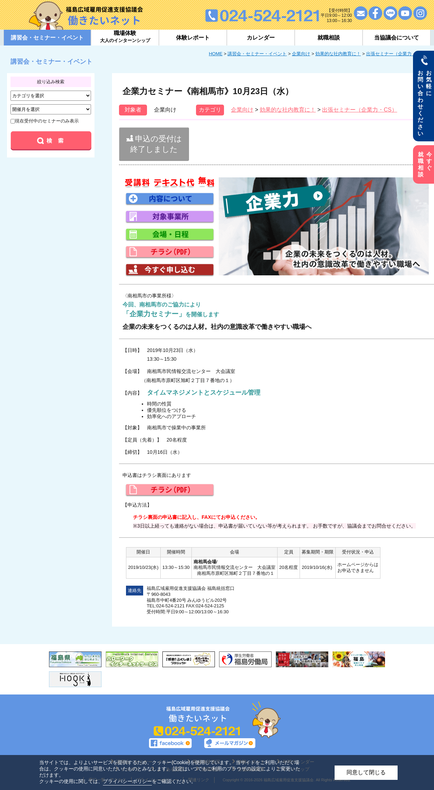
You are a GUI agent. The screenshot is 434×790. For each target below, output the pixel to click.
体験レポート (193, 38)
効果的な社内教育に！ (338, 53)
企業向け (301, 53)
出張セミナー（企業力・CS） (396, 53)
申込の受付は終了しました (154, 144)
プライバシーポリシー (127, 781)
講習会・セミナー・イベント (257, 53)
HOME (216, 53)
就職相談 (328, 38)
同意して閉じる (366, 772)
